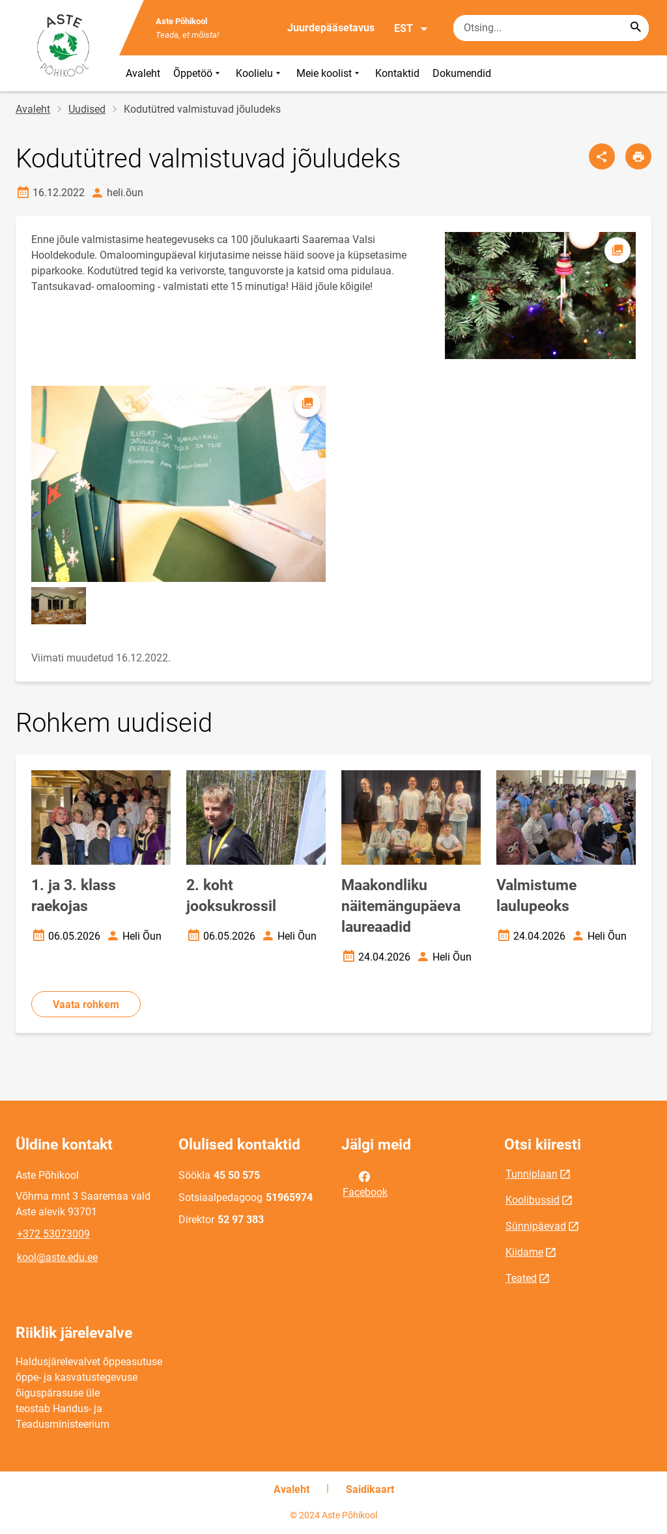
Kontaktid (397, 73)
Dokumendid (462, 73)
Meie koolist (329, 73)
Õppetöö (198, 73)
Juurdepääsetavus (331, 28)
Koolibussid (532, 1200)
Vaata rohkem (86, 1004)
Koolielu (259, 73)
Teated (521, 1278)
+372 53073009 (53, 1234)
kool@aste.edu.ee (57, 1257)
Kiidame (524, 1252)
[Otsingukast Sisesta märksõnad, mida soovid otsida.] (551, 28)
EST (411, 28)
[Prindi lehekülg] (638, 156)
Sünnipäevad (535, 1226)
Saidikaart (370, 1489)
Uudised (87, 109)
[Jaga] (602, 156)
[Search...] (636, 28)
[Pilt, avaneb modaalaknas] (178, 484)
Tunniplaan (531, 1174)
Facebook (365, 1183)
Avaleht (143, 73)
